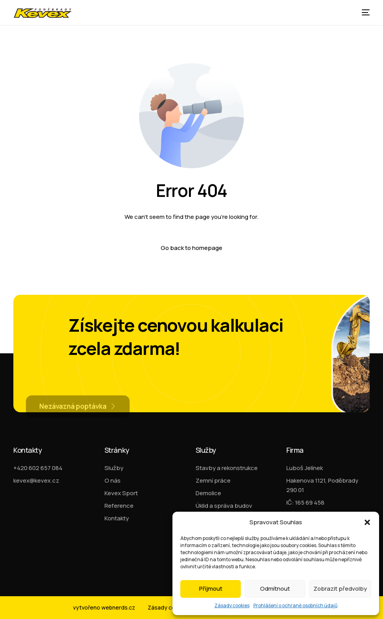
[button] (367, 522)
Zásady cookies (231, 605)
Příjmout (210, 588)
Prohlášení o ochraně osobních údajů (295, 605)
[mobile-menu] (364, 12)
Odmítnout (275, 588)
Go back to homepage (191, 248)
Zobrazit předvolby (340, 588)
